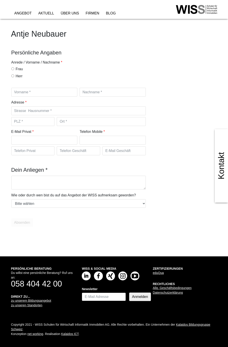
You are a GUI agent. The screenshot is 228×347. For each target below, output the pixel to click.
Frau (17, 69)
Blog (111, 13)
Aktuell (46, 13)
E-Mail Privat (21, 132)
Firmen (92, 13)
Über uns (70, 13)
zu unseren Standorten (27, 305)
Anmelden (140, 297)
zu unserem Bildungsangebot (31, 300)
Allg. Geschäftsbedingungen (172, 288)
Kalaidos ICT (70, 334)
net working (35, 334)
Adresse (17, 102)
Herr (17, 76)
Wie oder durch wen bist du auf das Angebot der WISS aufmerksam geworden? (73, 195)
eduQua (158, 273)
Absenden (23, 222)
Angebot (23, 13)
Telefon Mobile (91, 132)
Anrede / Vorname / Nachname (35, 62)
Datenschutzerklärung (168, 292)
